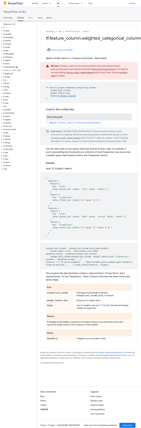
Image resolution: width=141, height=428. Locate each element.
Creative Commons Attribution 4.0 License (114, 352)
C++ (31, 17)
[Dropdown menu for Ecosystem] (82, 3)
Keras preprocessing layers (103, 69)
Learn (45, 3)
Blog (42, 396)
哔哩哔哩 (44, 409)
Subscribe (127, 425)
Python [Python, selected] (20, 17)
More (49, 17)
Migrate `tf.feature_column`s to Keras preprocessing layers (75, 123)
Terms (43, 425)
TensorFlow (50, 31)
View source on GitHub (60, 50)
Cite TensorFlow (97, 414)
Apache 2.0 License (77, 355)
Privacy (51, 425)
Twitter (43, 405)
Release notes (97, 401)
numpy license (114, 358)
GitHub (132, 3)
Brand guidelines (98, 409)
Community (93, 3)
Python (86, 31)
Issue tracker (96, 396)
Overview (7, 17)
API (60, 31)
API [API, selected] (58, 3)
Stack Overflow (97, 405)
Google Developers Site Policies (114, 355)
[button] (18, 27)
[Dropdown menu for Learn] (51, 3)
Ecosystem (74, 3)
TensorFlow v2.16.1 (14, 12)
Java (39, 17)
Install (34, 3)
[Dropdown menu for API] (63, 3)
